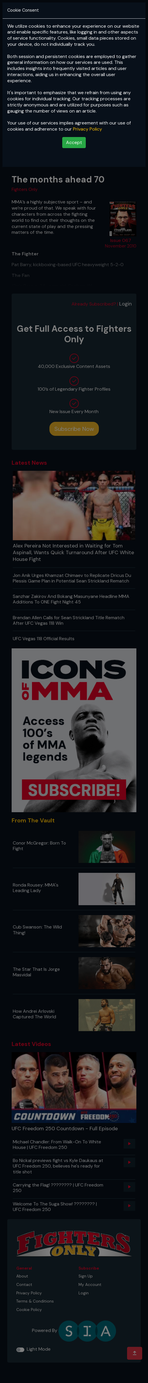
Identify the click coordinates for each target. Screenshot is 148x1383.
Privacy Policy (87, 129)
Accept (74, 142)
